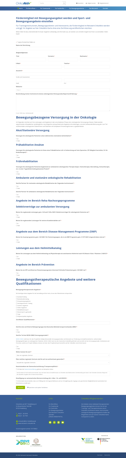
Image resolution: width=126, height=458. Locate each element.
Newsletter (79, 3)
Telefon (67, 63)
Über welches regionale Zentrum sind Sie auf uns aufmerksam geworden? (40, 359)
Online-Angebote (22, 307)
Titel (17, 56)
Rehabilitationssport (23, 310)
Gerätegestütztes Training (24, 303)
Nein (18, 141)
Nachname (84, 56)
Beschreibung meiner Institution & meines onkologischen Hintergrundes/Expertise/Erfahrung (46, 94)
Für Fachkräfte (60, 8)
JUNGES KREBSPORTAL (56, 417)
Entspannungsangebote (24, 301)
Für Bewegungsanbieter (77, 8)
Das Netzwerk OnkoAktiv (56, 412)
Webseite (19, 86)
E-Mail (18, 63)
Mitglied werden (91, 3)
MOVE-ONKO (20, 339)
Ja (17, 139)
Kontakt (105, 8)
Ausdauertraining (22, 297)
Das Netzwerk (94, 8)
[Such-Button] (64, 3)
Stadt (17, 83)
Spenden (51, 414)
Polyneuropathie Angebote (24, 316)
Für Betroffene (32, 8)
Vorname (51, 56)
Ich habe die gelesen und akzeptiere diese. (35, 369)
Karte (20, 8)
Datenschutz (107, 455)
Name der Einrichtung (23, 45)
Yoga (18, 314)
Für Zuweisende (46, 8)
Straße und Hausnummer (23, 77)
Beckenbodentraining (23, 299)
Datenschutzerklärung (30, 369)
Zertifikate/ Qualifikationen (25, 320)
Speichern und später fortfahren (37, 387)
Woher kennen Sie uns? (24, 352)
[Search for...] (50, 3)
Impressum (99, 455)
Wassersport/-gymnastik (24, 312)
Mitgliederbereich (103, 3)
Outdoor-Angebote (22, 305)
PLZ (65, 83)
